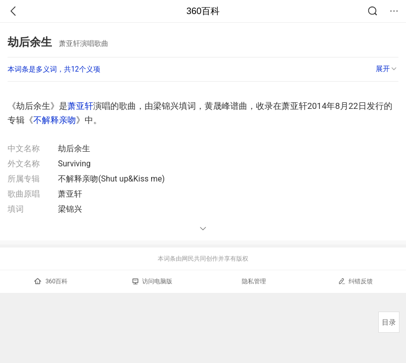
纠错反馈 (355, 281)
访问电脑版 (152, 281)
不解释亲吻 (54, 120)
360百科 (203, 11)
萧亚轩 (80, 106)
